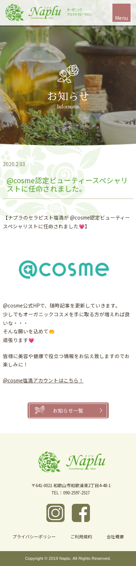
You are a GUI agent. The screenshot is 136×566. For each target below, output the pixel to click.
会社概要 (115, 536)
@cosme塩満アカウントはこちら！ (43, 380)
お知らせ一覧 (68, 410)
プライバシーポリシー (34, 536)
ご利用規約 (81, 536)
